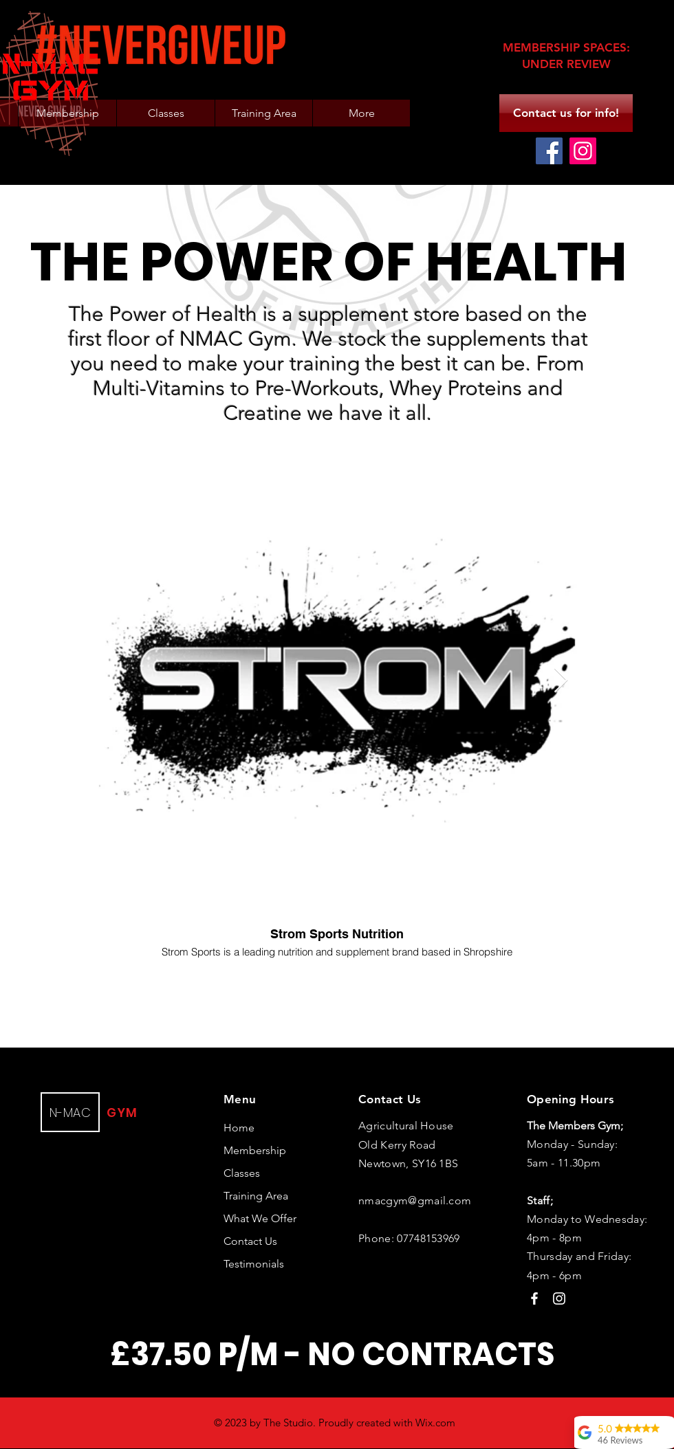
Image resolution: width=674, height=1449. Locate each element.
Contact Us (250, 1241)
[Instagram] (582, 150)
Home (239, 1127)
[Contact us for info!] (566, 113)
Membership (255, 1150)
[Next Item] (561, 680)
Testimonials (254, 1263)
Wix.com (435, 1422)
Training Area (256, 1195)
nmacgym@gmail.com (414, 1200)
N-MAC (70, 1112)
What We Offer (260, 1218)
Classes (242, 1173)
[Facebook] (549, 150)
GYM (122, 1112)
